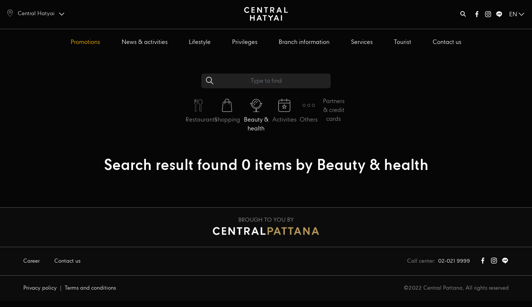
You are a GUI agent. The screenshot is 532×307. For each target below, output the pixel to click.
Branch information (304, 42)
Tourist (402, 42)
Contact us (447, 42)
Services (362, 42)
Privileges (245, 42)
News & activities (145, 42)
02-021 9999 (454, 261)
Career (31, 261)
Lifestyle (200, 42)
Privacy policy (40, 288)
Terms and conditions (90, 288)
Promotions (85, 42)
